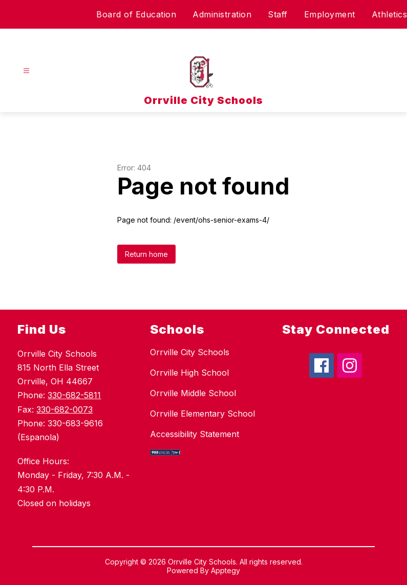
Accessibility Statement (194, 434)
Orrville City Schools (189, 352)
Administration (221, 14)
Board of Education (136, 14)
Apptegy (225, 570)
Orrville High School (189, 372)
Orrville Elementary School (202, 413)
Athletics (390, 14)
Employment (329, 14)
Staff (278, 14)
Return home (146, 254)
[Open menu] (26, 71)
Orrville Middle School (193, 393)
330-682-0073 (64, 409)
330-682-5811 (74, 395)
